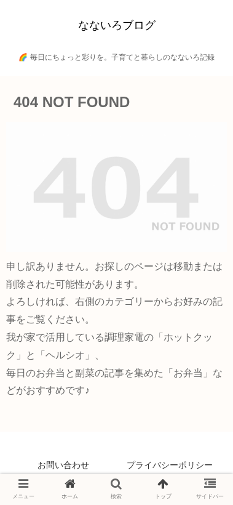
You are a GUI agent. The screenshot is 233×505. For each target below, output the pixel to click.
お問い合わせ (63, 465)
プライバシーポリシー (170, 465)
